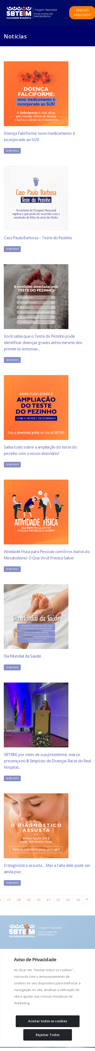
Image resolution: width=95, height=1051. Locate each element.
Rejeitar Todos (48, 1034)
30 (38, 899)
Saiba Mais (12, 150)
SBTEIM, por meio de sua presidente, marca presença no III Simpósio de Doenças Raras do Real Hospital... (47, 761)
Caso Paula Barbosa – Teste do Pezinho (38, 238)
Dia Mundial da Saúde (22, 656)
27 (9, 899)
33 (68, 899)
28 (19, 899)
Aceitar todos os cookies (47, 1021)
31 (48, 899)
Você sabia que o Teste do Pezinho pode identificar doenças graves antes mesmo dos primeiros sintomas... (43, 342)
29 (28, 899)
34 (78, 899)
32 (58, 899)
